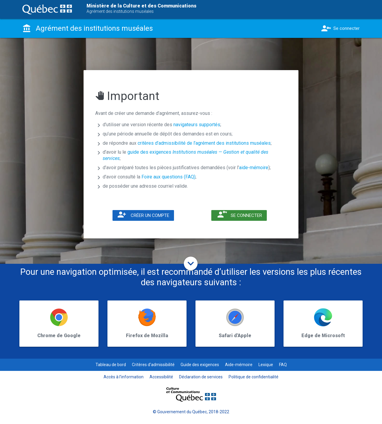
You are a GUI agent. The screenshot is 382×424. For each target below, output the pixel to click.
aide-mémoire (253, 167)
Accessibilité (161, 376)
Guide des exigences (200, 364)
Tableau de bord (111, 364)
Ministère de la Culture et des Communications (141, 6)
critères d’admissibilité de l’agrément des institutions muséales (204, 143)
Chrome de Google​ (59, 335)
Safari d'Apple (235, 335)
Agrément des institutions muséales (120, 11)
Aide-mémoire (238, 364)
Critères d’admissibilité (153, 364)
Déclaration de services (201, 376)
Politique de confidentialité (253, 376)
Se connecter (340, 28)
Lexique (265, 364)
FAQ (283, 364)
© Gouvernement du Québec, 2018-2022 (191, 411)
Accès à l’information (124, 376)
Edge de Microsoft (323, 335)
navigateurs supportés (196, 124)
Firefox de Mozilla (147, 335)
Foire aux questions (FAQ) (168, 177)
